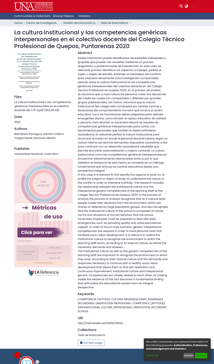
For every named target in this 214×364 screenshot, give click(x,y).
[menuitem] (186, 6)
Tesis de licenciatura (114, 23)
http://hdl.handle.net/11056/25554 (100, 323)
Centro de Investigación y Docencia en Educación (43, 23)
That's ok (201, 355)
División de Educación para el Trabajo (80, 23)
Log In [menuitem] (193, 6)
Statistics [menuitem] (85, 16)
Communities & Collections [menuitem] (32, 16)
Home (18, 23)
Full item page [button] (91, 343)
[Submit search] (181, 6)
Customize (152, 355)
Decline (188, 355)
